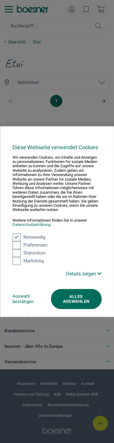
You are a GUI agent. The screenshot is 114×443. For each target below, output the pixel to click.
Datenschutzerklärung (31, 225)
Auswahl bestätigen (23, 298)
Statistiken (28, 253)
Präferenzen (29, 245)
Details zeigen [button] (84, 274)
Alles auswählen (76, 299)
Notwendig (28, 237)
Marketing (28, 261)
